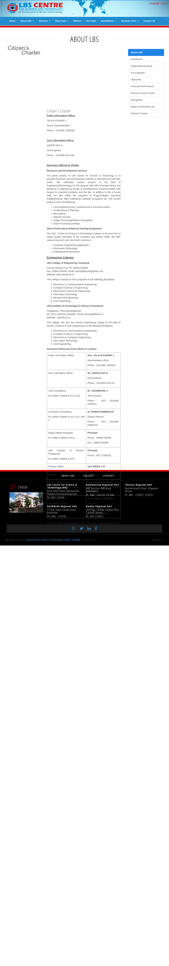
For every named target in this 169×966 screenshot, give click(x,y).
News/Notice (108, 21)
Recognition (137, 100)
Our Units (91, 21)
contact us (149, 21)
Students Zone (130, 21)
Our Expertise (138, 72)
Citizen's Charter (139, 113)
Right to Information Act (143, 106)
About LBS (27, 21)
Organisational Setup (141, 66)
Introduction (137, 59)
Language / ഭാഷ (158, 3)
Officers (77, 21)
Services (44, 21)
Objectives (136, 79)
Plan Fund (61, 21)
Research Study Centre (143, 93)
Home (12, 21)
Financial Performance (142, 86)
